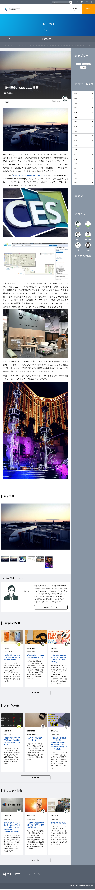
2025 (75, 94)
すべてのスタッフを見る (83, 256)
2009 (75, 169)
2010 (75, 164)
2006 (75, 183)
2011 (75, 159)
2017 (75, 131)
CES (7, 102)
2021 (75, 113)
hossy (59, 101)
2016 (75, 136)
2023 (75, 103)
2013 (75, 150)
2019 (75, 122)
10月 (8, 40)
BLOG (88, 9)
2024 (75, 99)
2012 (75, 155)
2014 (75, 145)
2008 (75, 174)
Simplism (43, 591)
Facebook (25, 874)
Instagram (87, 2)
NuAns (53, 591)
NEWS (74, 9)
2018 (75, 127)
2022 (75, 108)
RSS (92, 2)
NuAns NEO (86, 64)
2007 (75, 178)
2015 (75, 141)
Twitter (82, 2)
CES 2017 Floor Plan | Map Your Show (29, 176)
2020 (75, 117)
